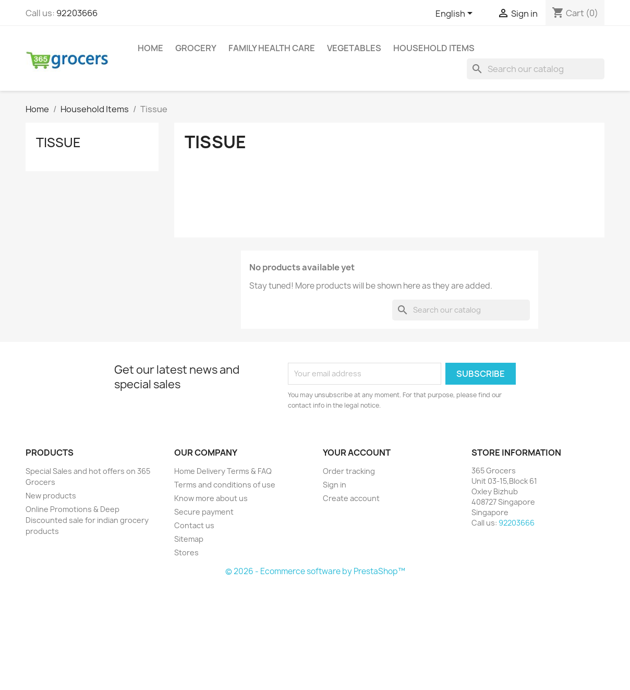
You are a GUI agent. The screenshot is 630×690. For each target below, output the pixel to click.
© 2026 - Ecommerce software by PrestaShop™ (315, 571)
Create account (351, 498)
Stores (186, 552)
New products (51, 496)
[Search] (535, 68)
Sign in (334, 485)
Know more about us (211, 498)
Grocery (195, 48)
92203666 (77, 13)
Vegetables (354, 48)
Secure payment (204, 512)
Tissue (58, 142)
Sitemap (188, 539)
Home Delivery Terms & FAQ (223, 471)
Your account (357, 452)
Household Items (434, 48)
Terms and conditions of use (224, 485)
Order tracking (349, 471)
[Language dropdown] (455, 14)
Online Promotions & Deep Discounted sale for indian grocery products (87, 520)
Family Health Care (271, 48)
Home (150, 48)
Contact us (194, 525)
